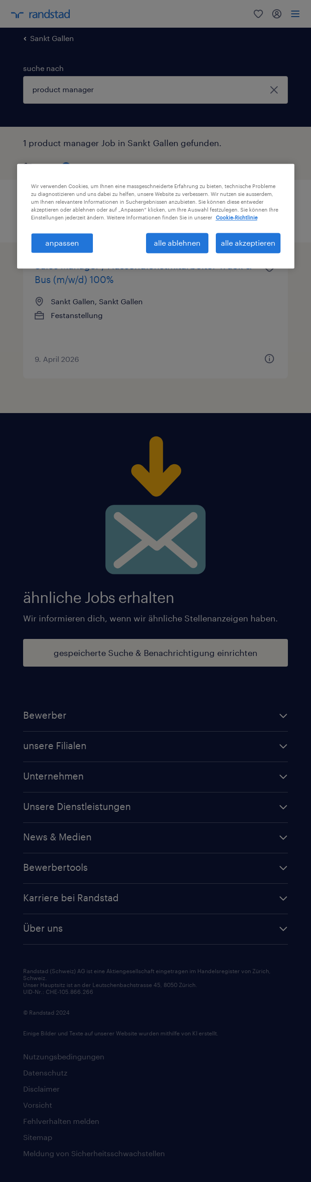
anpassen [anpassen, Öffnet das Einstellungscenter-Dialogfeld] (62, 242)
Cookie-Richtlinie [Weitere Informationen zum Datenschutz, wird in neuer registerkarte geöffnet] (236, 217)
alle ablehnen (177, 242)
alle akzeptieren (248, 242)
